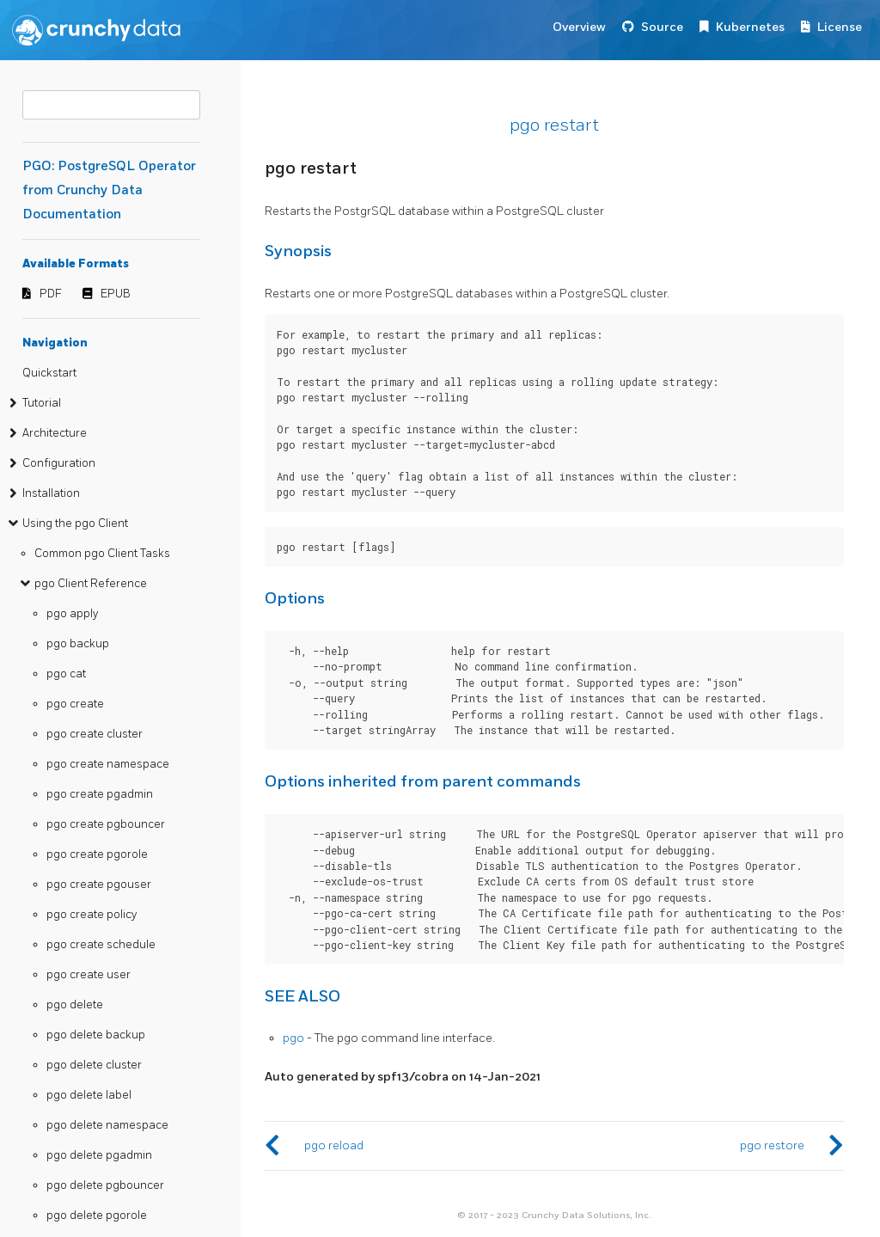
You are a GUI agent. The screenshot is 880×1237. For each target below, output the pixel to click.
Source (662, 27)
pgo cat (66, 674)
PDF (51, 294)
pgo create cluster (94, 734)
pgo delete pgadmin (99, 1155)
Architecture (54, 433)
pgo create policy (91, 915)
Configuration (58, 463)
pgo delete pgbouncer (105, 1185)
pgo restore (772, 1145)
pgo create (75, 704)
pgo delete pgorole (96, 1215)
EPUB (116, 294)
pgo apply (72, 614)
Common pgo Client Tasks (102, 553)
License (839, 27)
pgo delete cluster (94, 1065)
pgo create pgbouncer (105, 824)
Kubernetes (750, 27)
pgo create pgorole (97, 854)
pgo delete (74, 1005)
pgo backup (77, 644)
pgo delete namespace (107, 1125)
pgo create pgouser (98, 884)
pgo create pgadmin (99, 794)
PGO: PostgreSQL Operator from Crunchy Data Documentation (109, 190)
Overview (579, 27)
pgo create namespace (107, 764)
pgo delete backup (95, 1035)
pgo (293, 1038)
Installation (51, 493)
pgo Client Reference (90, 584)
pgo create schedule (101, 945)
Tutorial (41, 403)
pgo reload (334, 1145)
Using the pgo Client (75, 523)
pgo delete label (88, 1095)
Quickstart (49, 373)
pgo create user (88, 975)
